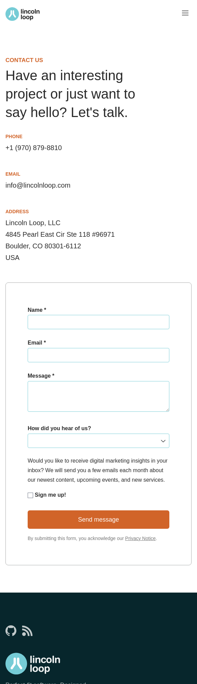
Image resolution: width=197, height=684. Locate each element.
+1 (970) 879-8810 (33, 147)
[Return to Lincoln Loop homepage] (22, 14)
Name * (37, 310)
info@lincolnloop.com (37, 185)
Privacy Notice (140, 538)
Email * (37, 343)
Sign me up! (47, 495)
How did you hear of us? (59, 428)
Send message (98, 519)
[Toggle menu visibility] (185, 13)
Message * (41, 376)
